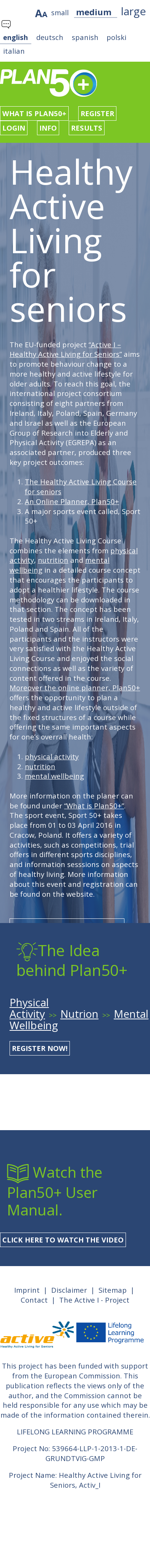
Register (97, 113)
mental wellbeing (54, 776)
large (133, 11)
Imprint (27, 1290)
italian (14, 51)
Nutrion (79, 1014)
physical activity (52, 756)
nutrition (53, 560)
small (60, 12)
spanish (85, 37)
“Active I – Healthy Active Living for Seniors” (66, 349)
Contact (34, 1300)
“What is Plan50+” (94, 805)
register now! (40, 1048)
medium (93, 12)
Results (86, 128)
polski (116, 37)
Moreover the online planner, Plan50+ (75, 687)
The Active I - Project (94, 1300)
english (15, 37)
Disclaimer (69, 1290)
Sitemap (112, 1290)
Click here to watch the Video (63, 1239)
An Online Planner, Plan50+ (72, 501)
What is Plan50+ (34, 113)
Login (13, 128)
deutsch (49, 37)
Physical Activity (29, 1008)
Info (48, 128)
